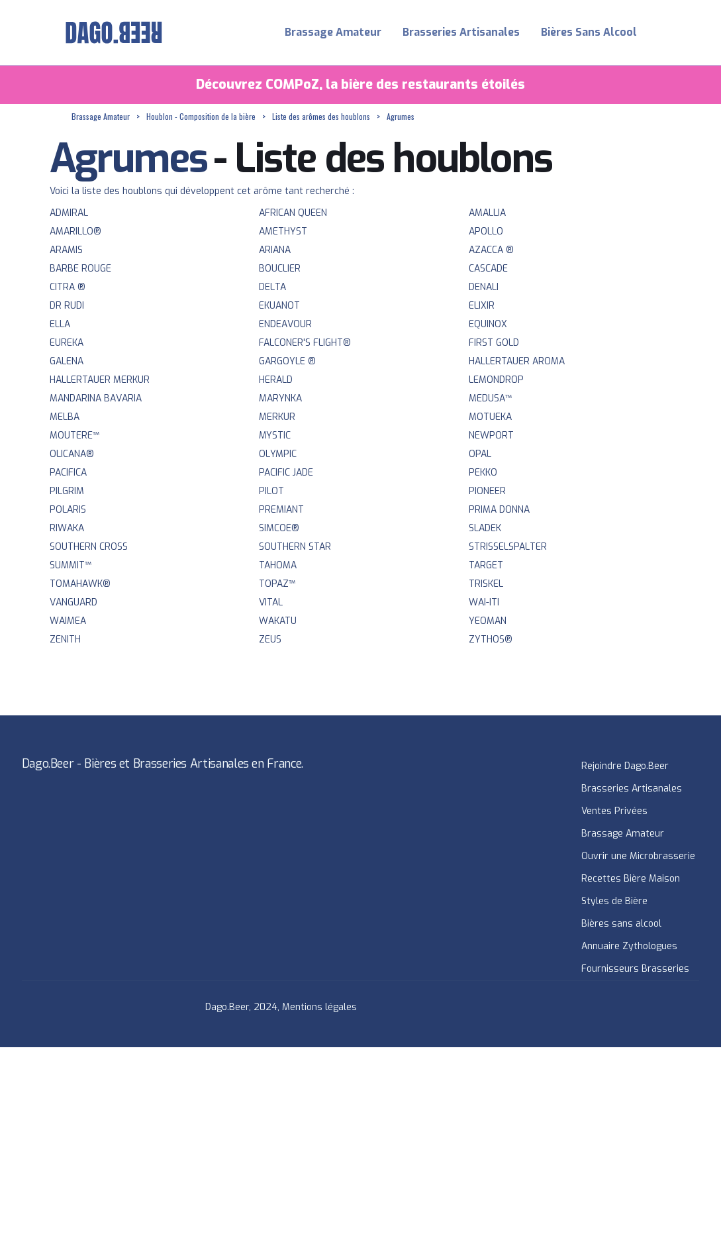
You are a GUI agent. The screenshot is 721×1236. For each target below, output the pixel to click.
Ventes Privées (614, 811)
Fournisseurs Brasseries (635, 968)
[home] (114, 32)
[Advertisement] (360, 1140)
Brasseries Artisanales (461, 32)
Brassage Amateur (333, 32)
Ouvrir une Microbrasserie (638, 856)
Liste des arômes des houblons (321, 116)
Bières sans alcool (621, 923)
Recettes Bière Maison (630, 878)
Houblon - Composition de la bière (201, 116)
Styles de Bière (614, 901)
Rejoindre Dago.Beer (625, 766)
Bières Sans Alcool (589, 32)
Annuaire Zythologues (629, 946)
